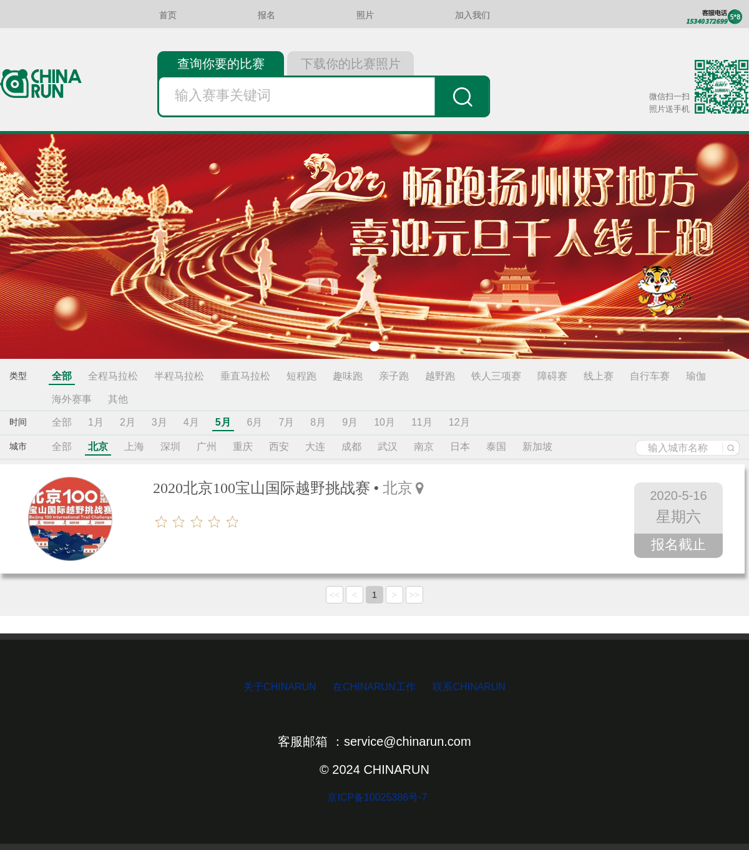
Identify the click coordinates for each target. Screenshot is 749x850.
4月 (191, 422)
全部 (62, 376)
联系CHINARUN (469, 686)
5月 (223, 422)
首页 (168, 15)
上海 (134, 446)
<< (335, 595)
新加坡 (537, 446)
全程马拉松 (113, 376)
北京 (98, 446)
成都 (351, 446)
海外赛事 (72, 399)
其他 (118, 399)
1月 (96, 422)
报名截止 (678, 544)
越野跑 (440, 376)
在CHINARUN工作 (374, 686)
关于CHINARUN (281, 686)
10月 (384, 422)
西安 (279, 446)
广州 (207, 446)
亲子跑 (394, 376)
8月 (318, 422)
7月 (286, 422)
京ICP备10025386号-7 (375, 797)
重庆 (243, 446)
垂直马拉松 (245, 376)
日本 (460, 446)
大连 (315, 446)
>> (414, 595)
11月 (422, 422)
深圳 (170, 446)
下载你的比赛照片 (351, 64)
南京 (424, 446)
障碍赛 (552, 376)
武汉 (388, 446)
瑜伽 (696, 376)
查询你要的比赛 (221, 64)
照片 (365, 15)
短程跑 (301, 376)
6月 (255, 422)
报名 (266, 15)
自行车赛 (650, 376)
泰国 (496, 446)
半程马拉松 (179, 376)
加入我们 (472, 15)
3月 (159, 422)
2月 (127, 422)
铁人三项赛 (496, 376)
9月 (350, 422)
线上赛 (599, 376)
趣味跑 (348, 376)
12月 (459, 422)
